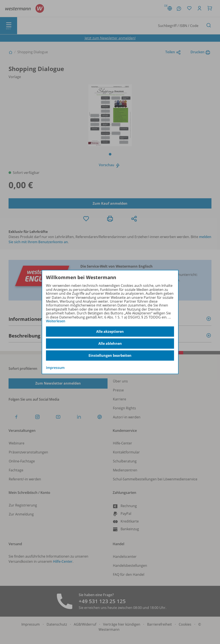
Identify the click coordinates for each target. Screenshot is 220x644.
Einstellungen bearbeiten (110, 355)
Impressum (55, 368)
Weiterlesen (55, 321)
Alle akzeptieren (110, 331)
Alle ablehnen (110, 343)
